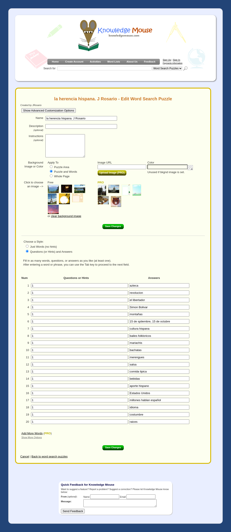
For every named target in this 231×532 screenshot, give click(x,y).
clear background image (66, 216)
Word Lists (113, 61)
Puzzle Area (61, 167)
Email (123, 496)
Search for (49, 68)
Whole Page (62, 176)
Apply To (53, 162)
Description (36, 127)
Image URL (105, 162)
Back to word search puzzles (49, 456)
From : (69, 496)
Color (150, 162)
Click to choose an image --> (33, 184)
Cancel (24, 456)
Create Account (74, 61)
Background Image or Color (33, 164)
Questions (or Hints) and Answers (51, 251)
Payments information (172, 63)
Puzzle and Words (65, 171)
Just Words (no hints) (43, 246)
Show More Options (31, 437)
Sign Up (167, 60)
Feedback (149, 61)
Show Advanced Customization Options (48, 110)
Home (55, 61)
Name (39, 118)
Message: (66, 501)
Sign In (176, 60)
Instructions (36, 137)
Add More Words (32, 433)
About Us (131, 61)
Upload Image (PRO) (112, 172)
